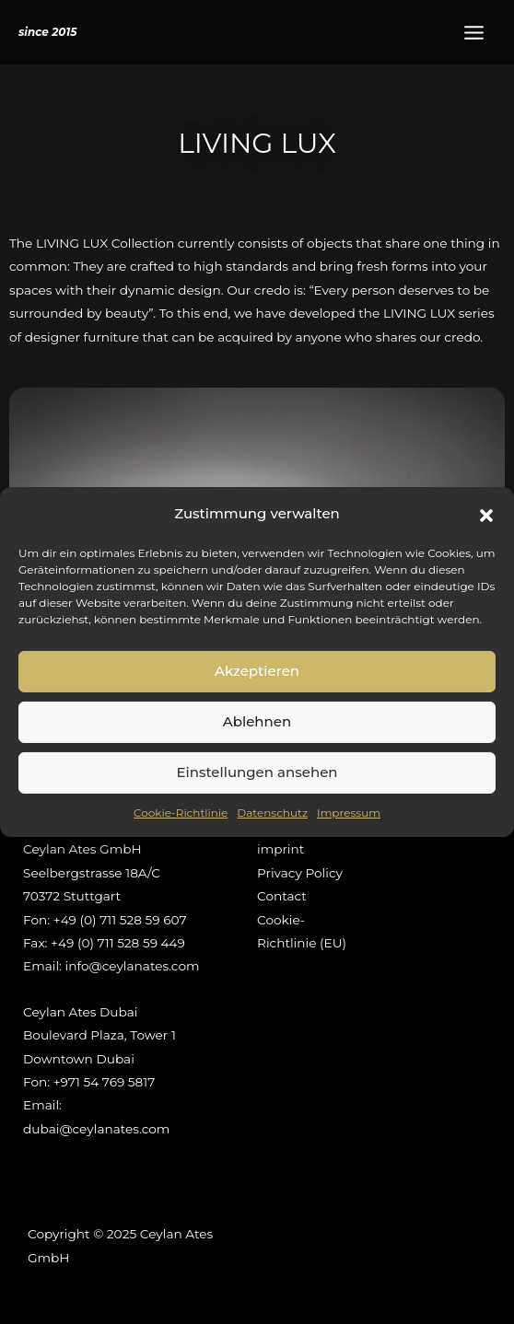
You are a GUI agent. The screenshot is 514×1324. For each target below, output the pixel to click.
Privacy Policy (300, 872)
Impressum (348, 812)
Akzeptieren (257, 670)
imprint (280, 849)
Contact (282, 895)
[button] (486, 514)
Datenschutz (272, 812)
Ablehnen (257, 721)
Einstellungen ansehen (256, 772)
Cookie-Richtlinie (181, 812)
